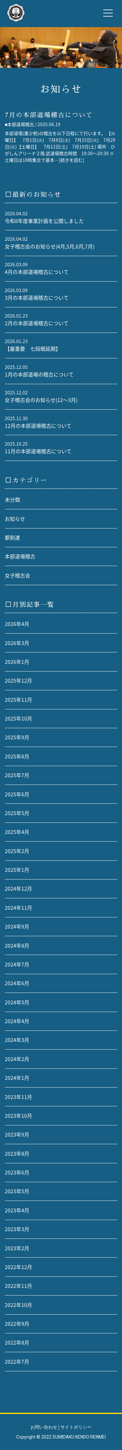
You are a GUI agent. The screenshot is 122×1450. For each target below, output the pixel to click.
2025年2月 (17, 851)
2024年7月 (17, 964)
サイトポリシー (76, 1427)
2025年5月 (17, 813)
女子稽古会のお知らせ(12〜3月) (41, 400)
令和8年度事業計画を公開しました (44, 221)
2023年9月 (17, 1134)
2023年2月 (17, 1248)
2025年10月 (18, 718)
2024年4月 (17, 1021)
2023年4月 (17, 1210)
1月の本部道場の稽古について (39, 374)
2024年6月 (17, 983)
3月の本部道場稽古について (37, 298)
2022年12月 (18, 1267)
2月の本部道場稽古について (37, 323)
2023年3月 (17, 1229)
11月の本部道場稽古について (38, 451)
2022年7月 (17, 1362)
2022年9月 (17, 1324)
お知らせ (15, 519)
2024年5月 (17, 1002)
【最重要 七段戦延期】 (33, 349)
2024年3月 (17, 1040)
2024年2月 (17, 1059)
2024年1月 (17, 1078)
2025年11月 (18, 700)
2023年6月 (17, 1172)
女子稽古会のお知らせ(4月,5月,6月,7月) (49, 246)
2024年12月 (18, 889)
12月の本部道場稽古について (38, 426)
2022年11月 (18, 1286)
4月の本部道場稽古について (37, 272)
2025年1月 (17, 870)
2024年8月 (17, 946)
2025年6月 (17, 794)
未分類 (12, 500)
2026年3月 (17, 643)
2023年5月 (17, 1191)
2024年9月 (17, 926)
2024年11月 (18, 908)
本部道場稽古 (20, 556)
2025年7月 (17, 775)
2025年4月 (17, 832)
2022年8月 (17, 1342)
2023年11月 (18, 1097)
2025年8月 (17, 756)
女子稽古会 (17, 575)
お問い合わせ (43, 1427)
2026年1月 (17, 662)
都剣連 (12, 538)
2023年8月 (17, 1154)
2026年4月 (17, 624)
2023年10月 (18, 1116)
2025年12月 (18, 681)
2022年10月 (18, 1305)
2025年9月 (17, 737)
